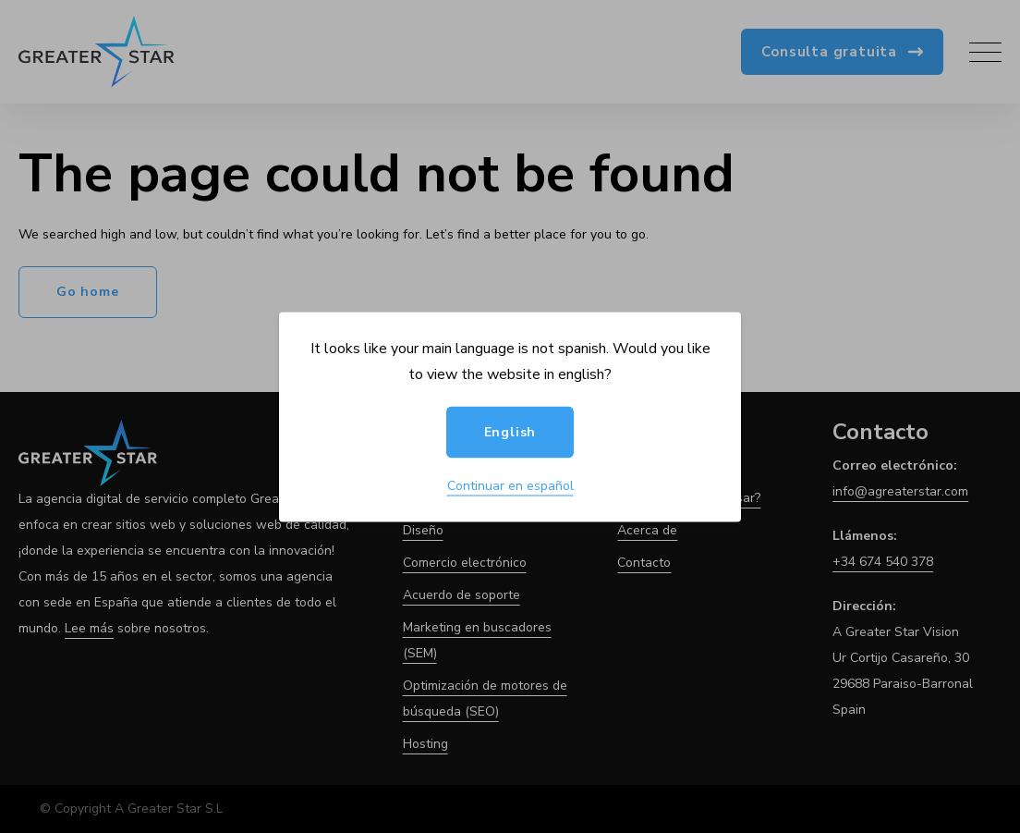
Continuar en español (510, 485)
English (510, 431)
